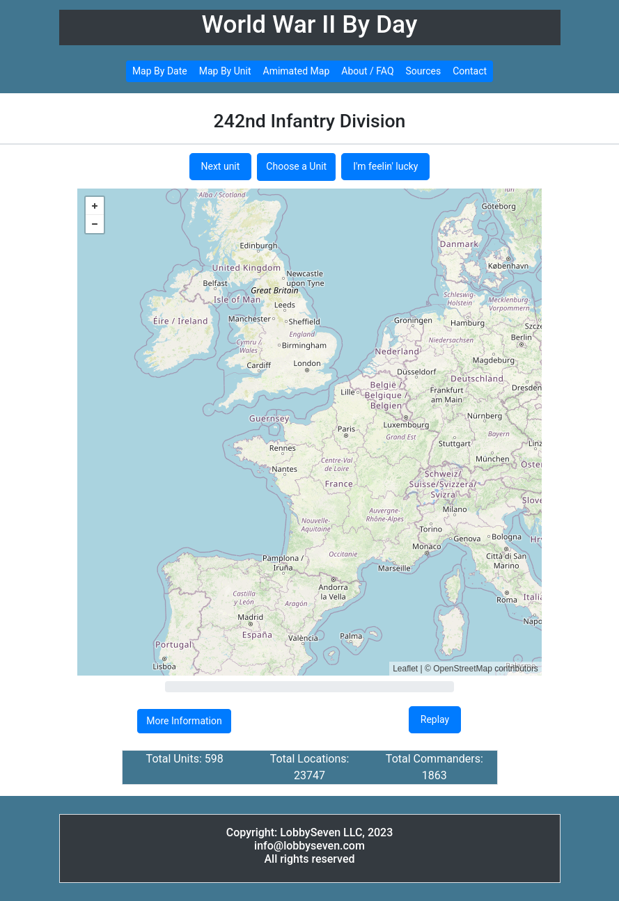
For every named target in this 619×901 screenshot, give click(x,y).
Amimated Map (296, 71)
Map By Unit (225, 71)
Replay (435, 719)
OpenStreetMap (462, 668)
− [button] (95, 224)
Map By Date (159, 71)
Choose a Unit (296, 166)
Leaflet (405, 668)
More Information (183, 720)
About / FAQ (367, 71)
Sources (423, 71)
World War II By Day (310, 24)
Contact (470, 71)
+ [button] (95, 206)
